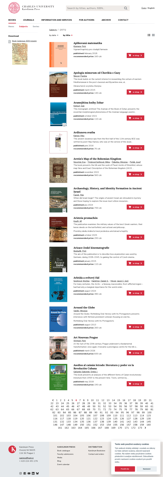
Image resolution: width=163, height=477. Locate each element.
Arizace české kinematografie (91, 247)
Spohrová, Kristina (81, 281)
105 (82, 415)
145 (149, 421)
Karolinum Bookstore (96, 450)
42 (52, 406)
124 (109, 418)
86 (74, 412)
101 (55, 415)
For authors (86, 20)
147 (62, 424)
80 (146, 409)
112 (129, 415)
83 (59, 412)
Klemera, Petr (79, 46)
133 (68, 421)
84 (64, 412)
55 (120, 406)
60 (146, 406)
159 (142, 424)
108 (102, 415)
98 (138, 412)
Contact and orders (96, 454)
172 (133, 427)
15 (118, 400)
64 (62, 409)
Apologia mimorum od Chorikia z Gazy (96, 72)
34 (115, 403)
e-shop (135, 55)
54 (115, 406)
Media (59, 457)
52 (104, 406)
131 (55, 421)
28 (83, 403)
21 (150, 400)
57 (131, 406)
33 (109, 403)
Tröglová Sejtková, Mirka (98, 162)
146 (55, 424)
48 (83, 406)
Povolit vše (125, 469)
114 (142, 415)
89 (90, 412)
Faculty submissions (65, 454)
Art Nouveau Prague (85, 337)
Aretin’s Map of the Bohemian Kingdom (97, 158)
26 (73, 403)
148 (68, 424)
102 (62, 415)
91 (101, 412)
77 (131, 409)
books (12, 20)
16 (124, 400)
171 (127, 427)
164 (80, 427)
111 (122, 415)
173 (140, 427)
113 (135, 415)
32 (104, 403)
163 (73, 427)
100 (149, 412)
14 (113, 400)
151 (88, 424)
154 (109, 424)
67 (78, 409)
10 (92, 400)
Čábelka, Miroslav (120, 162)
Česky (143, 8)
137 (95, 421)
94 (117, 412)
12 (102, 400)
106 (88, 415)
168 (107, 427)
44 (62, 406)
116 (55, 418)
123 (102, 418)
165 (87, 427)
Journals (28, 20)
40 (146, 403)
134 (75, 421)
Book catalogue (63, 450)
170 (120, 427)
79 (141, 409)
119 (75, 418)
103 (68, 415)
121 (88, 418)
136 (88, 421)
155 (115, 424)
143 (135, 421)
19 (139, 400)
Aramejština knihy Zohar (88, 102)
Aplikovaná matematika (87, 43)
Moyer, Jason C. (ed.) (120, 281)
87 (80, 412)
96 (127, 412)
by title (67, 35)
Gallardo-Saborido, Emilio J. (85, 371)
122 (95, 418)
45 (67, 406)
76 (125, 409)
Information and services (56, 20)
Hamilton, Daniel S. (99, 281)
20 (145, 400)
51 (99, 406)
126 (122, 418)
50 (94, 406)
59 (141, 406)
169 (113, 427)
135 (82, 421)
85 (69, 412)
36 (125, 403)
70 (94, 409)
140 (115, 421)
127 (129, 418)
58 (136, 406)
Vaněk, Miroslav (80, 310)
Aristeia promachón (85, 218)
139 (109, 421)
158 (135, 424)
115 (149, 415)
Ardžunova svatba (84, 132)
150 (82, 424)
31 (99, 403)
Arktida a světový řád (86, 277)
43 (57, 406)
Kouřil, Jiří (77, 221)
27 (78, 403)
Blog (59, 461)
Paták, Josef (135, 162)
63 (57, 409)
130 (149, 418)
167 (100, 427)
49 (88, 406)
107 (95, 415)
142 (129, 421)
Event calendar (63, 464)
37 (131, 403)
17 (129, 400)
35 (120, 403)
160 (149, 424)
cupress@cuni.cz (26, 458)
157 (129, 424)
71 (99, 409)
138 (102, 421)
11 (97, 400)
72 (104, 409)
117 (62, 418)
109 (109, 415)
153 (102, 424)
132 (62, 421)
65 (67, 409)
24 (62, 403)
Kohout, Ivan (78, 105)
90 (96, 412)
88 (85, 412)
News (11, 26)
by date (53, 35)
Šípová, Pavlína (80, 76)
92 (106, 412)
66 (73, 409)
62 (52, 409)
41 (152, 403)
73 (109, 409)
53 (109, 406)
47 (78, 406)
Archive (106, 20)
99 (143, 412)
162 (67, 427)
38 (136, 403)
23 (57, 403)
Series (36, 26)
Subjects (23, 26)
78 (136, 409)
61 (152, 406)
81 (152, 409)
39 (141, 403)
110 (115, 415)
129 (142, 418)
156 (122, 424)
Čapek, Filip (78, 195)
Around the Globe (84, 307)
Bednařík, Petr (79, 251)
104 (75, 415)
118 (68, 418)
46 (73, 406)
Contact (123, 20)
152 (95, 424)
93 (111, 412)
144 (142, 421)
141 (122, 421)
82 (53, 412)
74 (115, 409)
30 (94, 403)
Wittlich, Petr (79, 340)
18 (134, 400)
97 (132, 412)
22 (52, 403)
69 (88, 409)
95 (122, 412)
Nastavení (147, 469)
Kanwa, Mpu (78, 135)
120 (82, 418)
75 (120, 409)
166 (93, 427)
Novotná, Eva (79, 162)
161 (60, 427)
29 (88, 403)
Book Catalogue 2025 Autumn (24, 53)
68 (83, 409)
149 (75, 424)
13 (108, 400)
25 (67, 403)
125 (115, 418)
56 (125, 406)
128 (135, 418)
